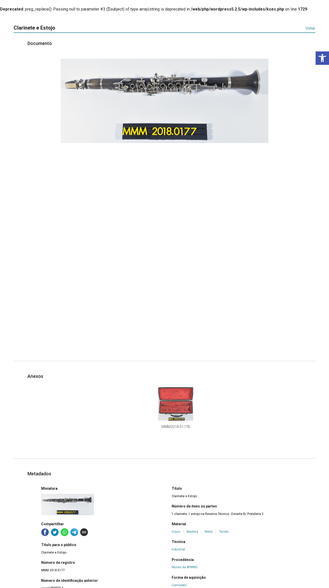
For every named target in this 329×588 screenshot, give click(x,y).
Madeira (192, 531)
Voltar (310, 28)
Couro (176, 531)
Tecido (224, 531)
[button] (322, 58)
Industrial (178, 549)
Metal (209, 531)
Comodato (179, 585)
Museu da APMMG (185, 567)
